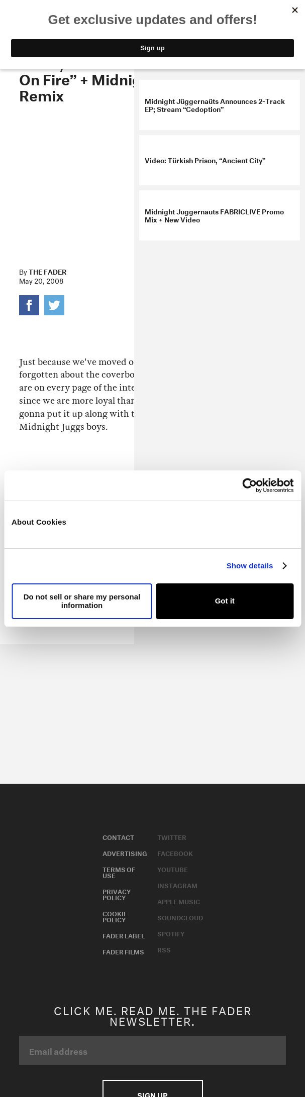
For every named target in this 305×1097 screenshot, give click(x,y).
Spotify (170, 933)
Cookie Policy (115, 916)
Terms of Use (119, 872)
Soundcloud (180, 917)
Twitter (171, 836)
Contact (118, 836)
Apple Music (178, 901)
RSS (164, 949)
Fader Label (124, 935)
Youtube (172, 869)
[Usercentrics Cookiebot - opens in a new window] (249, 485)
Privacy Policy (117, 894)
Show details (250, 565)
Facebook (175, 852)
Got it (225, 600)
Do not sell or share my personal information (82, 601)
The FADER (47, 271)
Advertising (125, 852)
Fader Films (123, 951)
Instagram (177, 885)
